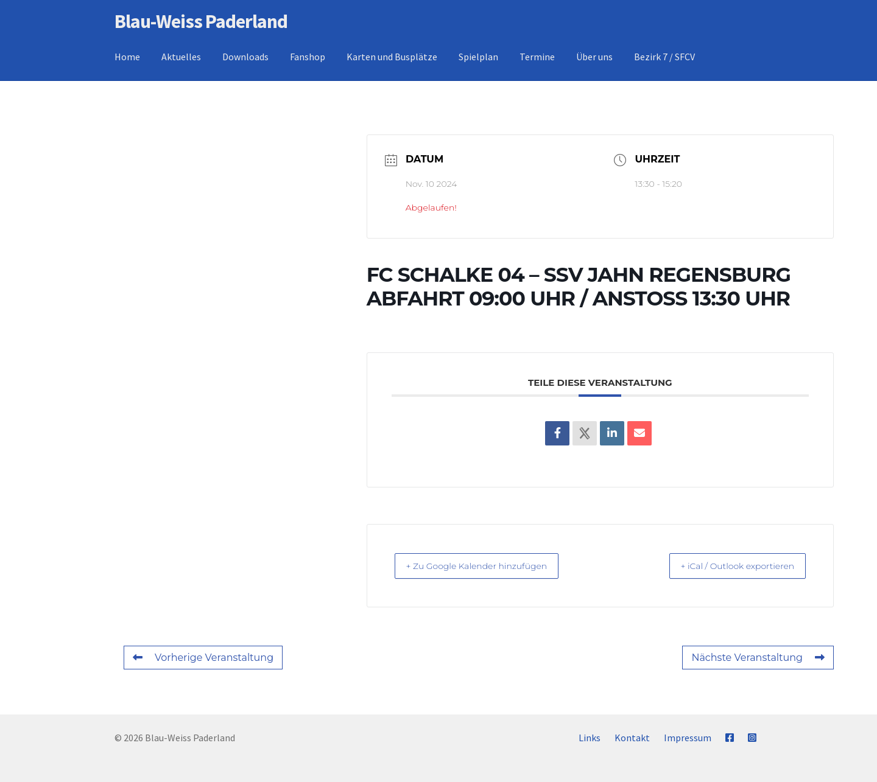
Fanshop (307, 57)
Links (590, 737)
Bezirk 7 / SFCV (664, 57)
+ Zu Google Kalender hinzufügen (488, 565)
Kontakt (632, 737)
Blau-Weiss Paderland (200, 21)
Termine (537, 57)
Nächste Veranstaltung (758, 657)
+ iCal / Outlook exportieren (727, 565)
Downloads (245, 57)
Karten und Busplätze (392, 57)
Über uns (594, 57)
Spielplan (478, 57)
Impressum (687, 737)
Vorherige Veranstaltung (203, 657)
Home (127, 57)
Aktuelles (181, 57)
